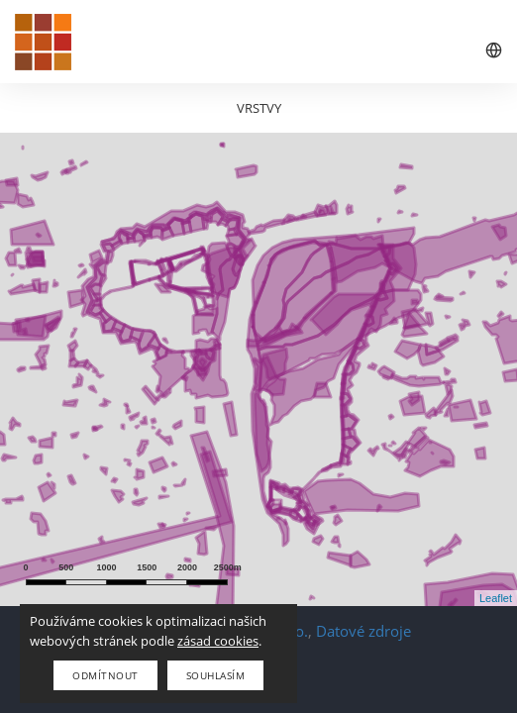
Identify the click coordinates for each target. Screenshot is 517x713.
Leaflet (495, 598)
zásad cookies (217, 641)
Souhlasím (216, 675)
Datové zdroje (363, 631)
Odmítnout (105, 675)
